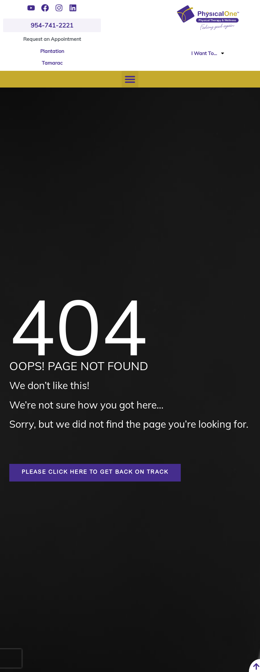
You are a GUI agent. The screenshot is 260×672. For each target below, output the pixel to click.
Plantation (52, 51)
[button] (130, 79)
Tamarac (52, 63)
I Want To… (208, 53)
